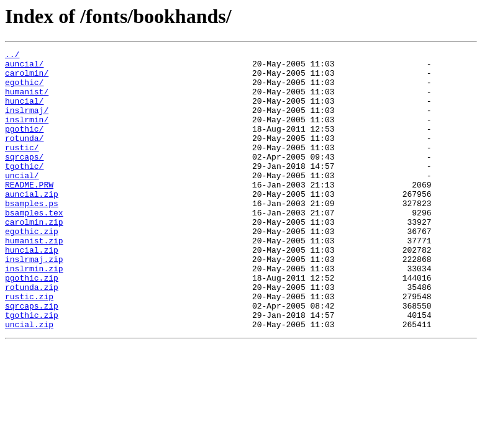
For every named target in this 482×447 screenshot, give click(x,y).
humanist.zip (34, 279)
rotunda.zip (31, 335)
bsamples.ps (31, 234)
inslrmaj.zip (34, 301)
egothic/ (24, 89)
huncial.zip (31, 290)
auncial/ (24, 67)
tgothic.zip (31, 368)
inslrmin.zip (34, 312)
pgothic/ (24, 145)
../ (12, 55)
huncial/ (24, 111)
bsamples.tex (34, 245)
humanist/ (26, 100)
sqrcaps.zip (31, 357)
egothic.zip (31, 268)
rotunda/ (24, 156)
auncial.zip (31, 223)
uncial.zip (29, 380)
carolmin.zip (34, 257)
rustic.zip (29, 346)
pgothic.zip (31, 324)
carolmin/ (26, 78)
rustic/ (22, 167)
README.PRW (29, 212)
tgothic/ (24, 190)
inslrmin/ (26, 134)
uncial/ (22, 201)
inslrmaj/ (26, 123)
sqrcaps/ (24, 178)
